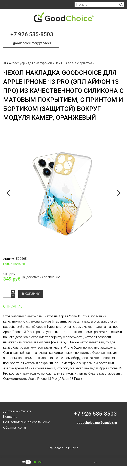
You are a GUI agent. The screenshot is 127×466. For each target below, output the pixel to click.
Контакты (10, 417)
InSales (73, 448)
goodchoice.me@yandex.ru (33, 43)
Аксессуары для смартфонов (30, 63)
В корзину (31, 294)
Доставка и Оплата (17, 411)
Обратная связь (15, 427)
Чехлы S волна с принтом (73, 63)
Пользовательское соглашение (26, 422)
